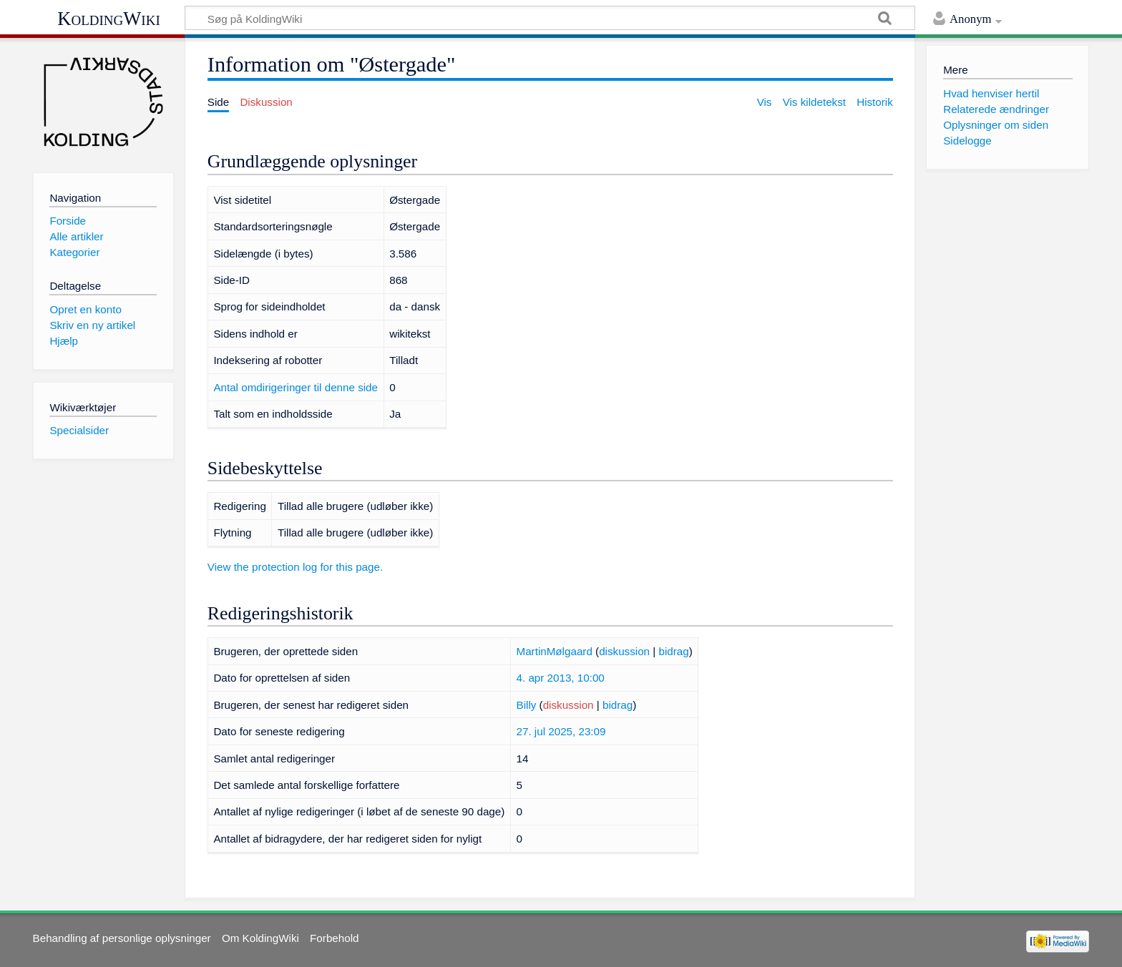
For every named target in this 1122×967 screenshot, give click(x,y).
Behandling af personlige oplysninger (122, 938)
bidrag (673, 651)
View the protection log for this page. (295, 567)
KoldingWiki (108, 18)
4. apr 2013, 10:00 (561, 678)
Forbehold (334, 938)
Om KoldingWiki (260, 938)
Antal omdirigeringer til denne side (295, 387)
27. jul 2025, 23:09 (561, 731)
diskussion (624, 651)
